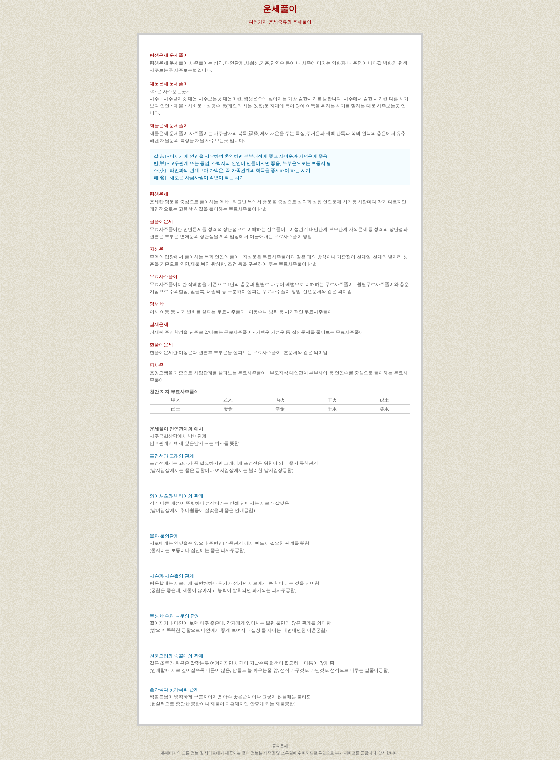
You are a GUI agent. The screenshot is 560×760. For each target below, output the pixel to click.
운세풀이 (280, 9)
